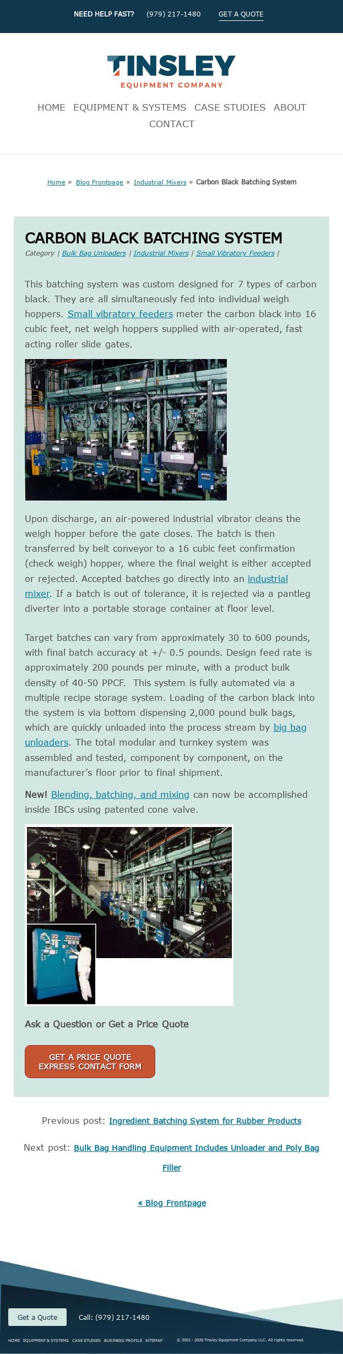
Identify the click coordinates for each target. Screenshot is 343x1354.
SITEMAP (153, 1340)
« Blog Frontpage (172, 1203)
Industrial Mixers (160, 182)
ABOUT (290, 106)
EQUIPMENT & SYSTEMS (130, 106)
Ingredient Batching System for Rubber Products (205, 1120)
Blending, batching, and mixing (120, 795)
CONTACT (171, 123)
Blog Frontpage (100, 182)
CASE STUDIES (230, 106)
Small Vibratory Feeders (235, 253)
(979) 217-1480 (173, 14)
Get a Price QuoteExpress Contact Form (90, 1061)
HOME (51, 106)
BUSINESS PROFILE (123, 1340)
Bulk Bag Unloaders (94, 253)
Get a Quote (37, 1317)
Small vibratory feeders (120, 314)
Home (56, 182)
